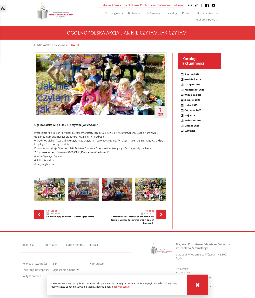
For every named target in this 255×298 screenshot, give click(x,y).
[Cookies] (197, 285)
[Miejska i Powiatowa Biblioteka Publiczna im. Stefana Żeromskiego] (161, 248)
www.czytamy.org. (107, 140)
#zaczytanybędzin (44, 164)
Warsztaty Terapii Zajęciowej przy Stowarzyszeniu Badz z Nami (116, 132)
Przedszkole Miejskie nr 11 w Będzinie (55, 132)
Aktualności (60, 45)
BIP (55, 263)
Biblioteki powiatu (207, 19)
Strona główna (114, 13)
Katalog (172, 13)
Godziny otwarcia (207, 13)
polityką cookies (122, 286)
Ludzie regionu (75, 245)
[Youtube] (213, 5)
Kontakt (187, 13)
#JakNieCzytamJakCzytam (48, 156)
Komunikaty (97, 263)
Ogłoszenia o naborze (66, 270)
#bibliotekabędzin (44, 160)
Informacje (154, 13)
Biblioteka (134, 13)
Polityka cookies (31, 276)
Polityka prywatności (34, 263)
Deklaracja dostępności (36, 270)
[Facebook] (207, 5)
